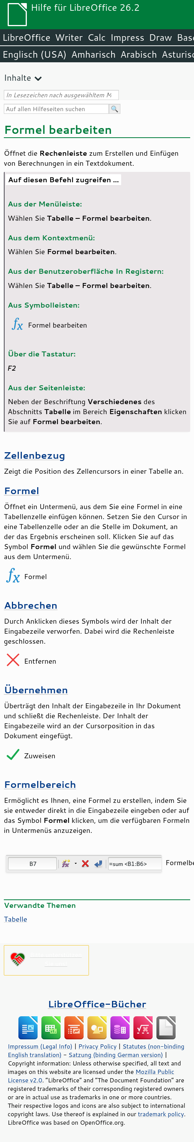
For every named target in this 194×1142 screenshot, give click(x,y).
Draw (160, 37)
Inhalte (17, 77)
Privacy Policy (97, 1046)
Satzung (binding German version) (116, 1054)
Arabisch (138, 54)
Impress (127, 37)
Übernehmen (36, 689)
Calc (96, 37)
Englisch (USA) (34, 54)
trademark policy (161, 1114)
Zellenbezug (34, 455)
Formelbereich (40, 784)
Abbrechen (31, 605)
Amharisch (93, 54)
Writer (68, 37)
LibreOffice (26, 37)
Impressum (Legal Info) (40, 1046)
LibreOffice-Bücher (97, 1003)
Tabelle (15, 919)
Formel (21, 490)
